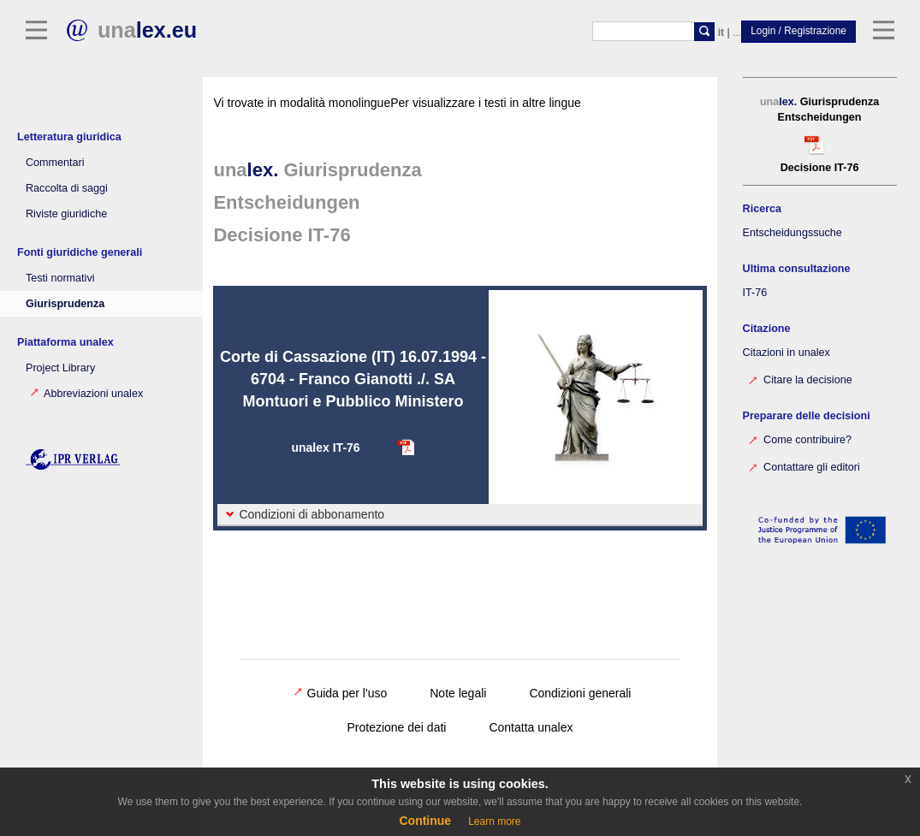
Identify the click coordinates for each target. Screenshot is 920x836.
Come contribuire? (788, 438)
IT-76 (744, 293)
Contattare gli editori (792, 466)
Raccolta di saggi (67, 188)
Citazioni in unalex (775, 353)
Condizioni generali (580, 693)
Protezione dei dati (396, 727)
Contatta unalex (531, 727)
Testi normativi (60, 278)
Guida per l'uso (341, 693)
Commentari (55, 163)
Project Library (60, 368)
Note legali (458, 693)
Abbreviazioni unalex (86, 394)
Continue (425, 820)
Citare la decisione (788, 378)
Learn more (494, 821)
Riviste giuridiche (66, 214)
